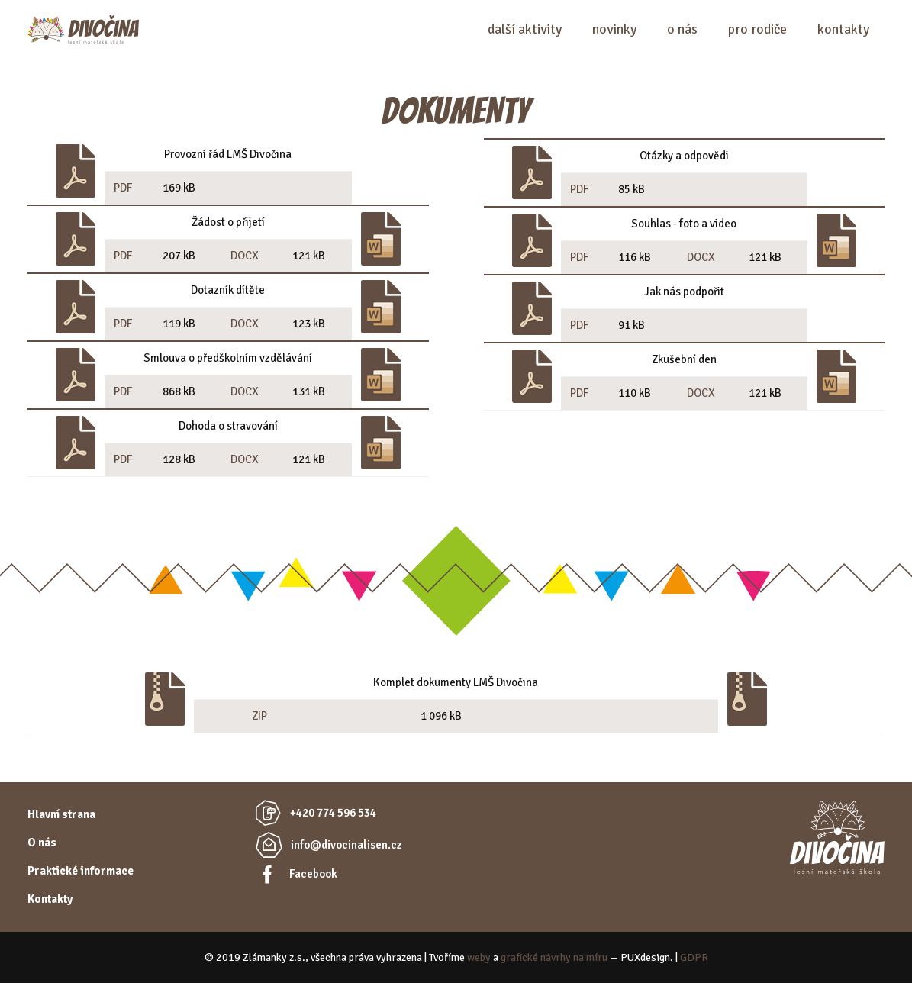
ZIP (259, 719)
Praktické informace (80, 874)
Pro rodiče (757, 30)
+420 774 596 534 (333, 816)
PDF (123, 191)
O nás (682, 30)
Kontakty (843, 30)
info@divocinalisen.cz (346, 848)
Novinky (614, 30)
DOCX (244, 259)
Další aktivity (525, 30)
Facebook (313, 877)
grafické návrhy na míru (554, 960)
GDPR (694, 960)
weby (479, 960)
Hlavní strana (61, 817)
